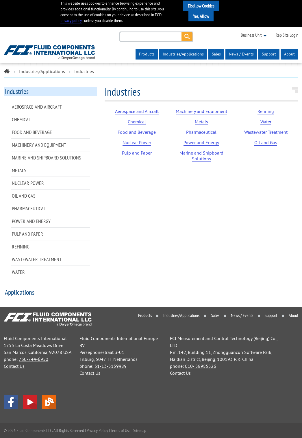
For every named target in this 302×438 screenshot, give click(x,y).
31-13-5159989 (111, 366)
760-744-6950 (33, 359)
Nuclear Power (28, 183)
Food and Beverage (32, 132)
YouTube (30, 402)
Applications (19, 292)
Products (147, 54)
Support (269, 54)
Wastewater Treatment (37, 259)
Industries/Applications (183, 54)
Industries (17, 91)
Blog (49, 402)
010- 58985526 (200, 366)
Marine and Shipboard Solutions (46, 157)
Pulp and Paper (27, 234)
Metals (19, 170)
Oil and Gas (24, 195)
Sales (216, 54)
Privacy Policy (97, 430)
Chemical (21, 119)
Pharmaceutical (29, 208)
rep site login (287, 35)
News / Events (241, 54)
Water (18, 272)
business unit (251, 35)
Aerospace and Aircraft (37, 106)
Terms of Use (121, 430)
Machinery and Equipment (39, 145)
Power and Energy (31, 221)
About (289, 54)
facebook (11, 402)
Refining (20, 246)
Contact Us (14, 366)
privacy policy (71, 20)
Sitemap (139, 430)
